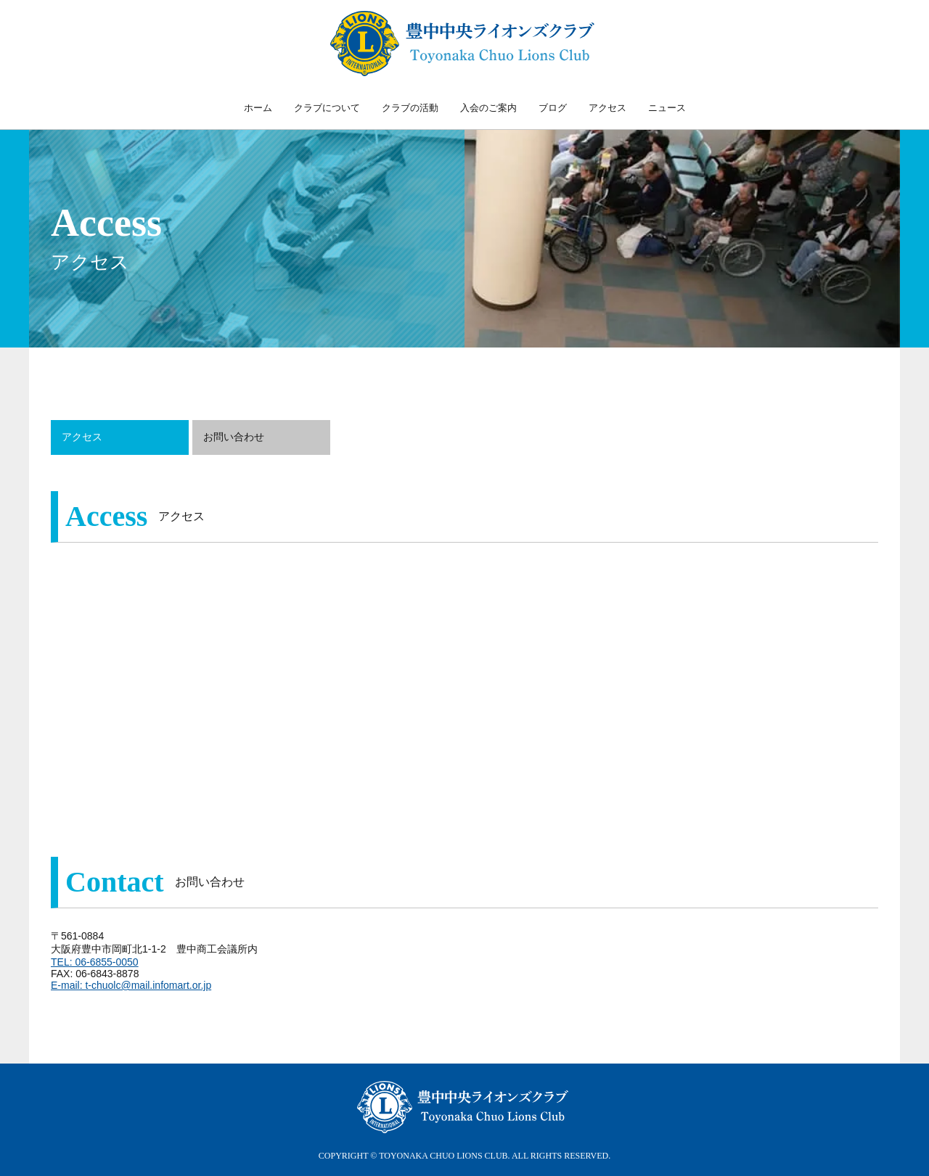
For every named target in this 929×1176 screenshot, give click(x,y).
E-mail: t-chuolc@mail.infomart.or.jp (131, 985)
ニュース (667, 107)
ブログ (553, 107)
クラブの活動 (410, 107)
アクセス (607, 107)
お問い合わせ (233, 437)
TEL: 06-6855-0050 (95, 962)
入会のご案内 (488, 107)
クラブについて (327, 107)
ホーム (258, 107)
